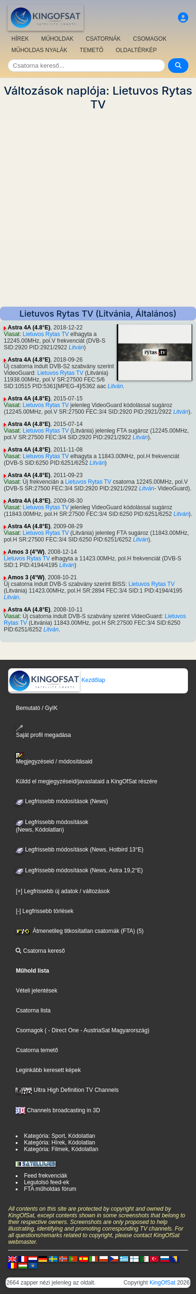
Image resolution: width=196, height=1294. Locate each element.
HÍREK (20, 38)
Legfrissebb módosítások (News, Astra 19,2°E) (79, 870)
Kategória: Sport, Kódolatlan (59, 1136)
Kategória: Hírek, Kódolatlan (59, 1142)
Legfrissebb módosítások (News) (62, 801)
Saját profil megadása (43, 731)
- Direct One (63, 1030)
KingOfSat (162, 1282)
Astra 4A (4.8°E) (29, 327)
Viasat (11, 334)
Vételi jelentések (36, 990)
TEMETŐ (91, 50)
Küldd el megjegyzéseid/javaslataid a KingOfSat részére (86, 781)
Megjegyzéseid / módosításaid (54, 759)
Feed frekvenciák (45, 1175)
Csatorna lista (33, 1010)
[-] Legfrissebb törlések (44, 911)
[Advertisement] (98, 209)
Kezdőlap (57, 680)
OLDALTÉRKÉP (136, 50)
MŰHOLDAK (57, 38)
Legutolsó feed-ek (46, 1182)
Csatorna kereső (40, 951)
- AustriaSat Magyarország (113, 1030)
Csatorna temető (37, 1050)
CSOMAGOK (150, 38)
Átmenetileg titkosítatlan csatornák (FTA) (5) (79, 931)
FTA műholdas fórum (50, 1189)
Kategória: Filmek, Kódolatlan (61, 1149)
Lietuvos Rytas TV (46, 334)
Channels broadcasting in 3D (58, 1110)
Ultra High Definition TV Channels (67, 1090)
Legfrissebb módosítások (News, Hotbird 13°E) (79, 849)
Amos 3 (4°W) (26, 552)
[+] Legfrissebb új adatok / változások (63, 891)
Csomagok (29, 1030)
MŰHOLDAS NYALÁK (39, 50)
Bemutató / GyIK (36, 708)
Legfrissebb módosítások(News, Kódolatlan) (52, 826)
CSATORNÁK (103, 38)
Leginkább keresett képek (48, 1070)
